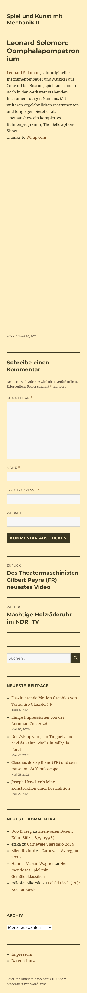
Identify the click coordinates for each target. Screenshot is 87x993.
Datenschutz (23, 960)
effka (10, 336)
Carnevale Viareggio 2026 (50, 844)
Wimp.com (36, 137)
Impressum (21, 954)
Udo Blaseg (21, 831)
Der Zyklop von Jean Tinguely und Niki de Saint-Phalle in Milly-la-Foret (42, 743)
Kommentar (19, 398)
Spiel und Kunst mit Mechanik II (35, 19)
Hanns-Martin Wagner (32, 863)
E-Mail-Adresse (23, 490)
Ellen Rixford (23, 850)
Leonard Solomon (23, 72)
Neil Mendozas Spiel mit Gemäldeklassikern (39, 870)
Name (13, 468)
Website (15, 513)
